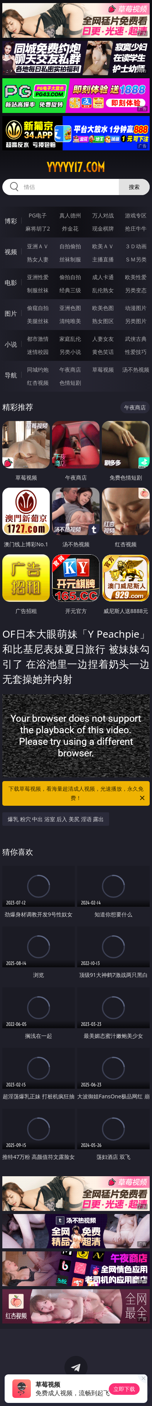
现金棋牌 (103, 228)
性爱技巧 (136, 351)
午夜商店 (70, 369)
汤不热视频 (135, 369)
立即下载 (124, 1389)
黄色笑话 (103, 351)
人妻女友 (103, 338)
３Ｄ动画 (136, 246)
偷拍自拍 (70, 277)
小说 (11, 344)
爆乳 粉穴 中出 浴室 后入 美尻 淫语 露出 (56, 819)
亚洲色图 (70, 308)
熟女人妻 (38, 259)
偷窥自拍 (38, 308)
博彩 (11, 221)
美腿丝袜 (38, 321)
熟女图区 (103, 321)
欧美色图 (103, 308)
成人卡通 (103, 277)
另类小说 (70, 351)
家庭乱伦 (70, 338)
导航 (11, 375)
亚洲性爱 (38, 277)
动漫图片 (136, 308)
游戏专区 (136, 215)
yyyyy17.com (76, 167)
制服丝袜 (38, 290)
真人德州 (70, 215)
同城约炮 (38, 369)
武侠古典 (136, 338)
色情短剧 (70, 382)
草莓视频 (103, 369)
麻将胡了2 (37, 228)
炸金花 (70, 228)
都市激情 (38, 338)
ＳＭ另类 (136, 259)
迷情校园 (38, 351)
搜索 (134, 186)
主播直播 (103, 259)
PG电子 (38, 215)
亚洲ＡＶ (38, 246)
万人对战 (103, 215)
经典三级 (70, 290)
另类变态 (136, 290)
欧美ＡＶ (103, 246)
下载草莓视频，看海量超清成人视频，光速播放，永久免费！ (77, 794)
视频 (11, 252)
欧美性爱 (136, 277)
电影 (11, 282)
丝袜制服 (70, 259)
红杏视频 (38, 382)
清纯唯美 (70, 321)
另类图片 (136, 321)
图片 (11, 313)
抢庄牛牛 (136, 228)
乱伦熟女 (103, 290)
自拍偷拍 (70, 246)
